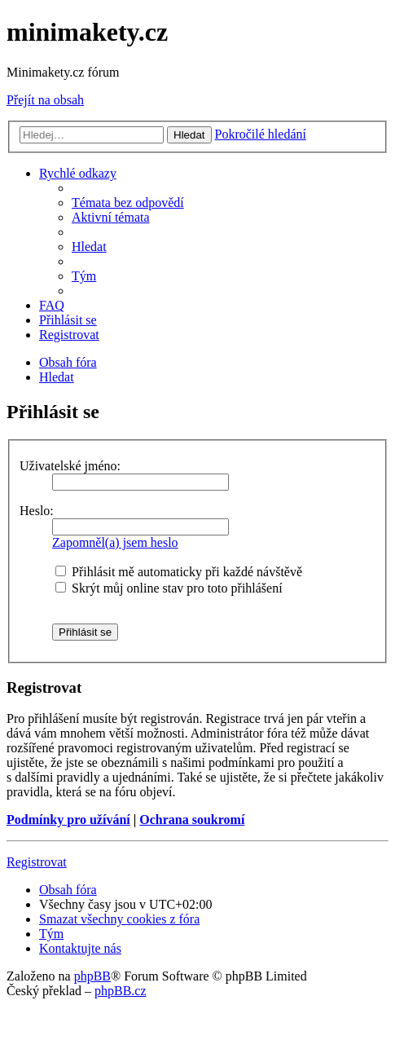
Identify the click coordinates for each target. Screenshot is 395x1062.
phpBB (92, 976)
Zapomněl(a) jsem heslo (115, 542)
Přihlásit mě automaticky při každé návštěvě (178, 572)
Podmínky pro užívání (68, 819)
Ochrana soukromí (191, 819)
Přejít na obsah (45, 100)
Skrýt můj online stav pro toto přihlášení (169, 588)
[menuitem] (128, 202)
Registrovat (37, 862)
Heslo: (37, 511)
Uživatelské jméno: (70, 466)
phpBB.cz (120, 991)
